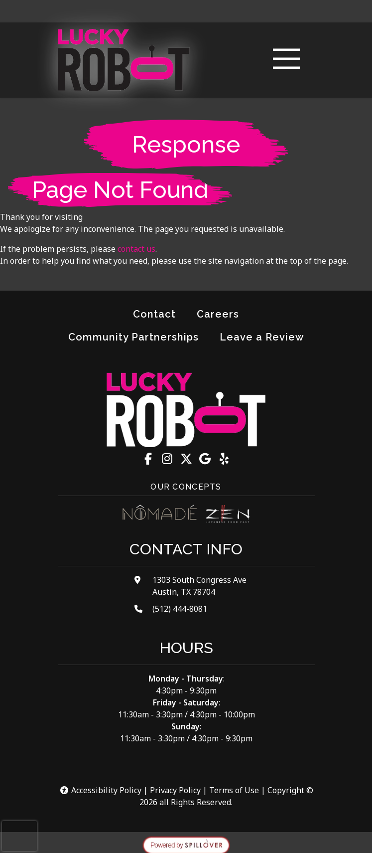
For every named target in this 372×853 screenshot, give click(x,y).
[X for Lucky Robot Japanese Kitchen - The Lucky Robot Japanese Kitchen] (186, 458)
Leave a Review (266, 336)
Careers (218, 314)
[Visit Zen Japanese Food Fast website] (228, 514)
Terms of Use (234, 790)
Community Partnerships (133, 337)
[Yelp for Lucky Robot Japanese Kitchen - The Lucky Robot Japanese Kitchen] (224, 458)
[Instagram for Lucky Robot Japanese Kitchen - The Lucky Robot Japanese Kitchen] (167, 458)
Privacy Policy (175, 790)
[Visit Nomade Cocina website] (159, 514)
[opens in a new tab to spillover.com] (186, 844)
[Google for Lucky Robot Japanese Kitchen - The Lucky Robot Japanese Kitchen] (205, 458)
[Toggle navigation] (286, 59)
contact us (136, 248)
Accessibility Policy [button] (100, 790)
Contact (154, 314)
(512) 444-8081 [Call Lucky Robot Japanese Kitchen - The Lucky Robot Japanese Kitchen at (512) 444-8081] (179, 608)
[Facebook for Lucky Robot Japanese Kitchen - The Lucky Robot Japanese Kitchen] (148, 458)
